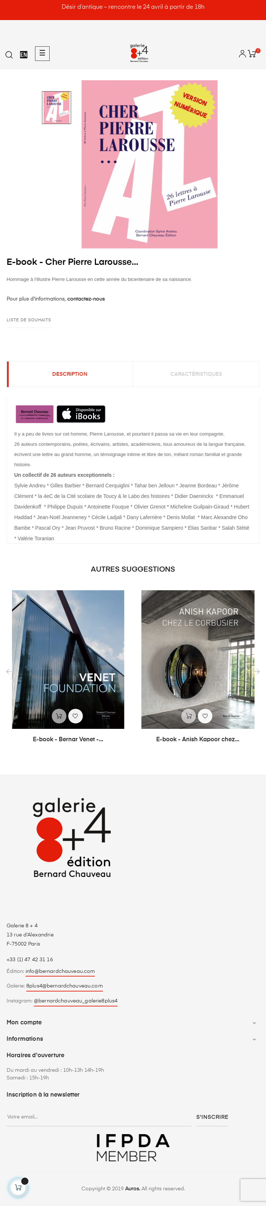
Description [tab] (70, 374)
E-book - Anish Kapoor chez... (197, 740)
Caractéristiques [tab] (196, 374)
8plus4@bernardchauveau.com (64, 986)
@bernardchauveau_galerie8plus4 (75, 1001)
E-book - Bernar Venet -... (68, 740)
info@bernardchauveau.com (60, 971)
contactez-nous (86, 299)
